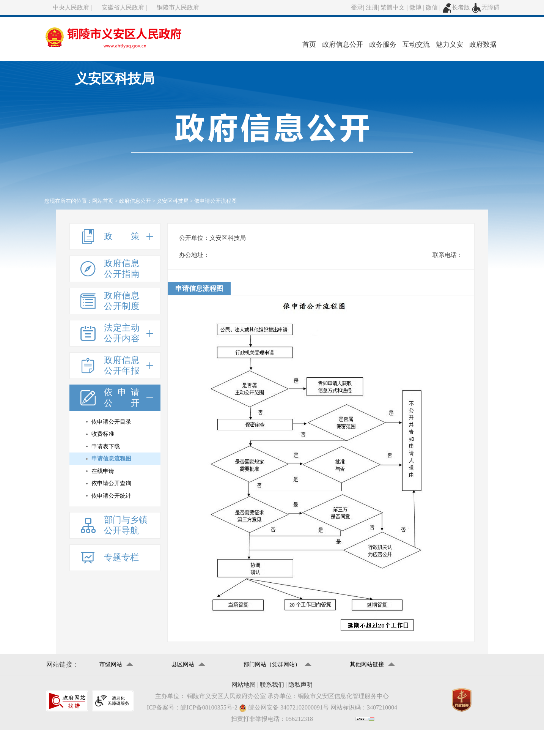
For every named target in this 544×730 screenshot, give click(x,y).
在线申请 (102, 471)
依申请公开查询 (111, 483)
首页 (309, 44)
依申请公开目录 (111, 422)
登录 (357, 7)
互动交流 (416, 44)
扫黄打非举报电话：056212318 (272, 719)
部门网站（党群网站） (272, 664)
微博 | (417, 7)
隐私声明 (300, 684)
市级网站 (110, 664)
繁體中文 (392, 7)
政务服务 (382, 44)
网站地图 (243, 684)
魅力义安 (449, 44)
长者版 (456, 7)
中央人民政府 (71, 7)
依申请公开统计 (111, 496)
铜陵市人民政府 (178, 7)
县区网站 (182, 664)
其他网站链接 (367, 664)
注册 (372, 7)
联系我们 (272, 684)
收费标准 (102, 434)
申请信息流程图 (111, 459)
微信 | (434, 7)
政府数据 (483, 44)
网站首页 (102, 201)
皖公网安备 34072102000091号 (284, 707)
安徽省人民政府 (123, 7)
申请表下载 (105, 446)
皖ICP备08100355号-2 (209, 707)
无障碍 (486, 7)
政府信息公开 (342, 44)
